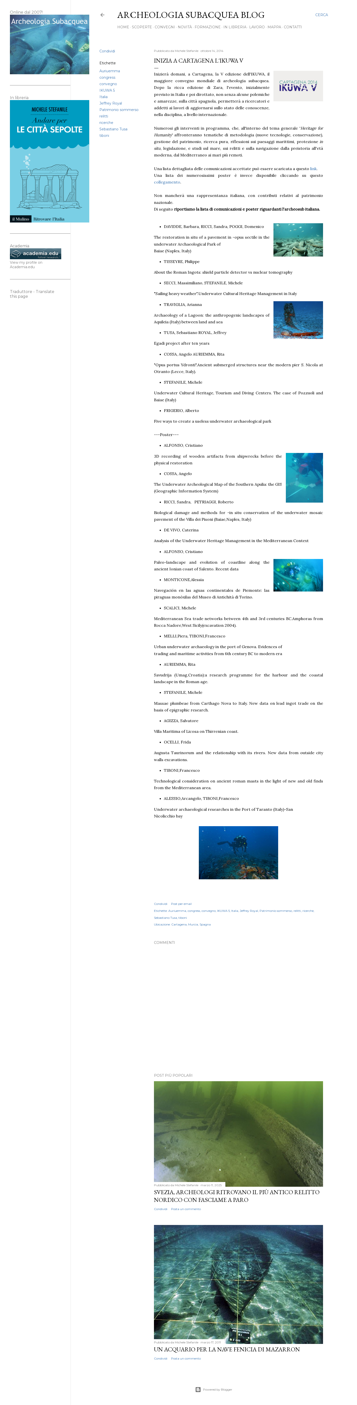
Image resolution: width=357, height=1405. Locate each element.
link (313, 168)
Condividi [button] (107, 51)
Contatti (293, 27)
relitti (103, 116)
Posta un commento (186, 1209)
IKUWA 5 (107, 90)
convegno (108, 84)
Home (123, 27)
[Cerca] (321, 15)
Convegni (165, 27)
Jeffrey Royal (110, 103)
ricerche (106, 122)
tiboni (104, 135)
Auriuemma (109, 71)
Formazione (208, 27)
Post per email (181, 904)
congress (107, 77)
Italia (103, 97)
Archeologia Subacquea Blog (191, 15)
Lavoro (257, 27)
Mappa (274, 27)
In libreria (234, 27)
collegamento (167, 182)
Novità (185, 27)
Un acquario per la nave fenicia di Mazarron (227, 1349)
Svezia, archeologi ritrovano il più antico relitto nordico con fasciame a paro (237, 1196)
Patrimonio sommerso (119, 110)
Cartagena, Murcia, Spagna (191, 924)
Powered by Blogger (213, 1390)
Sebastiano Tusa (113, 129)
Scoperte (142, 27)
